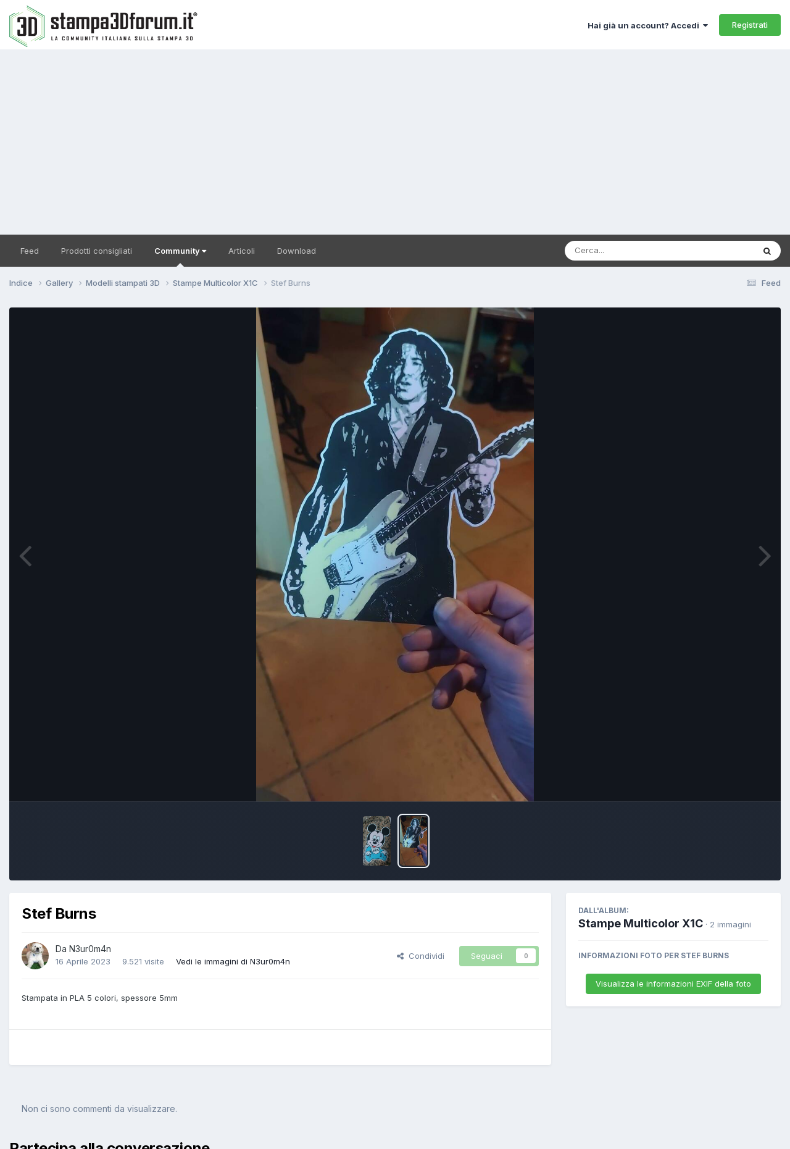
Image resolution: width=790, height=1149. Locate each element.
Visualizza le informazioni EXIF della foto (673, 983)
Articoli (241, 251)
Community (180, 256)
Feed (29, 251)
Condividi (420, 956)
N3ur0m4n (90, 948)
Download (296, 251)
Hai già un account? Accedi (648, 25)
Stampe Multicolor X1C (640, 923)
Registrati (750, 25)
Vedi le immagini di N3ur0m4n (233, 961)
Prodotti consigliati (96, 251)
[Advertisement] (395, 142)
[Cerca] (630, 251)
